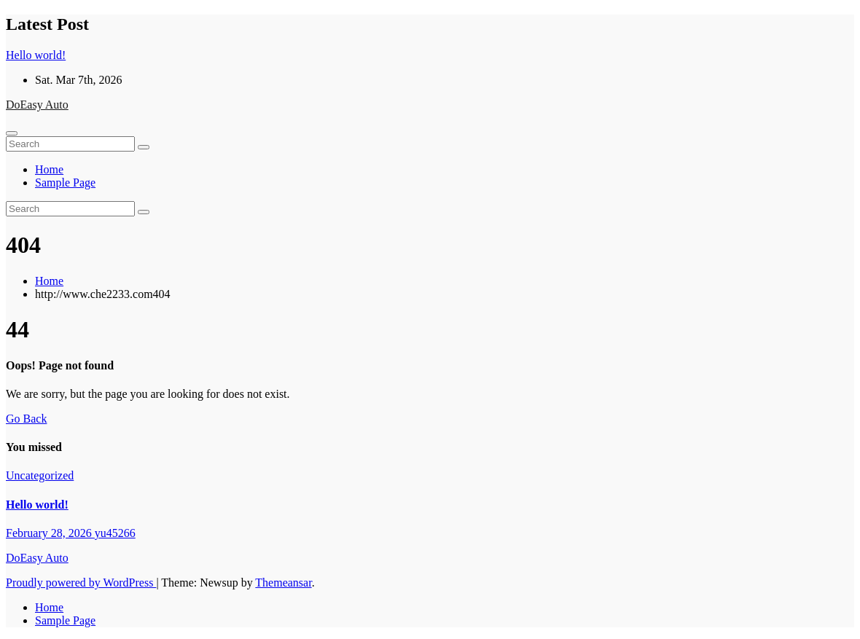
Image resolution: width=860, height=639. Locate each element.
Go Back (26, 418)
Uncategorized (40, 475)
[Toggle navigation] (11, 133)
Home (49, 169)
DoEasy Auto (37, 104)
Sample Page (65, 182)
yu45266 (115, 533)
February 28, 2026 (50, 533)
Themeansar (283, 582)
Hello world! (37, 504)
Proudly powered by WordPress (81, 582)
